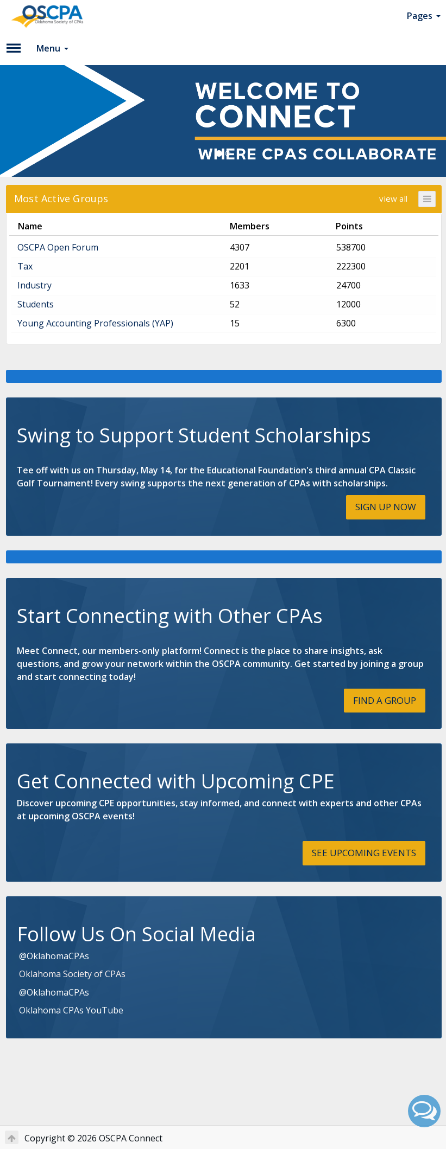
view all (393, 198)
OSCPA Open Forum (57, 247)
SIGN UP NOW (385, 506)
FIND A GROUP (384, 700)
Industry (34, 285)
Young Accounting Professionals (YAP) (95, 323)
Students (35, 304)
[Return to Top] (11, 1137)
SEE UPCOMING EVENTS (364, 852)
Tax (25, 266)
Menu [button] (52, 48)
